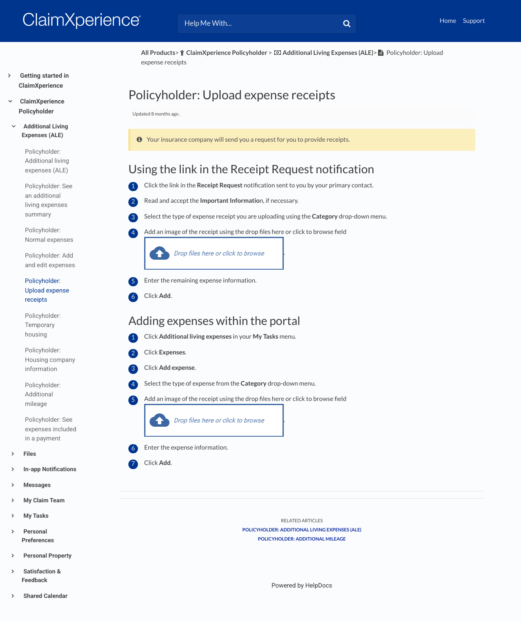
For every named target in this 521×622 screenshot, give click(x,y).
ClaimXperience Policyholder (41, 106)
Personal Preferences (38, 536)
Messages (36, 485)
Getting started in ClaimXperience (44, 80)
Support (474, 21)
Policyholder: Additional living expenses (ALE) (301, 530)
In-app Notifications (49, 469)
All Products (158, 53)
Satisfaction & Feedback (41, 576)
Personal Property (46, 556)
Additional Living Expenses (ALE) (45, 131)
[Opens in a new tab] (301, 585)
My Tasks (35, 516)
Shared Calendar (45, 596)
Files (29, 454)
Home (448, 21)
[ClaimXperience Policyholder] (223, 53)
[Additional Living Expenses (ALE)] (323, 53)
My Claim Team (43, 500)
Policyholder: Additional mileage (302, 539)
